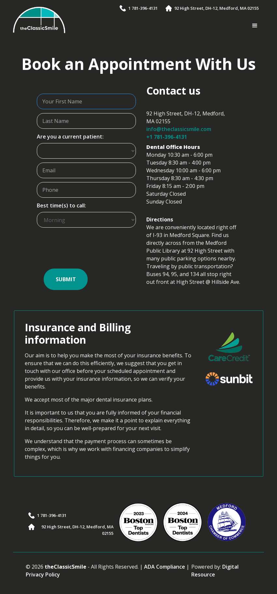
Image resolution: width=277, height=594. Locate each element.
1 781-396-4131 (143, 8)
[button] (255, 26)
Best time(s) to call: (61, 205)
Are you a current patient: (70, 136)
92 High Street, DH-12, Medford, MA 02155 (216, 8)
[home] (39, 20)
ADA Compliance (164, 566)
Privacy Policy (43, 574)
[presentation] (86, 250)
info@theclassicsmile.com (178, 129)
